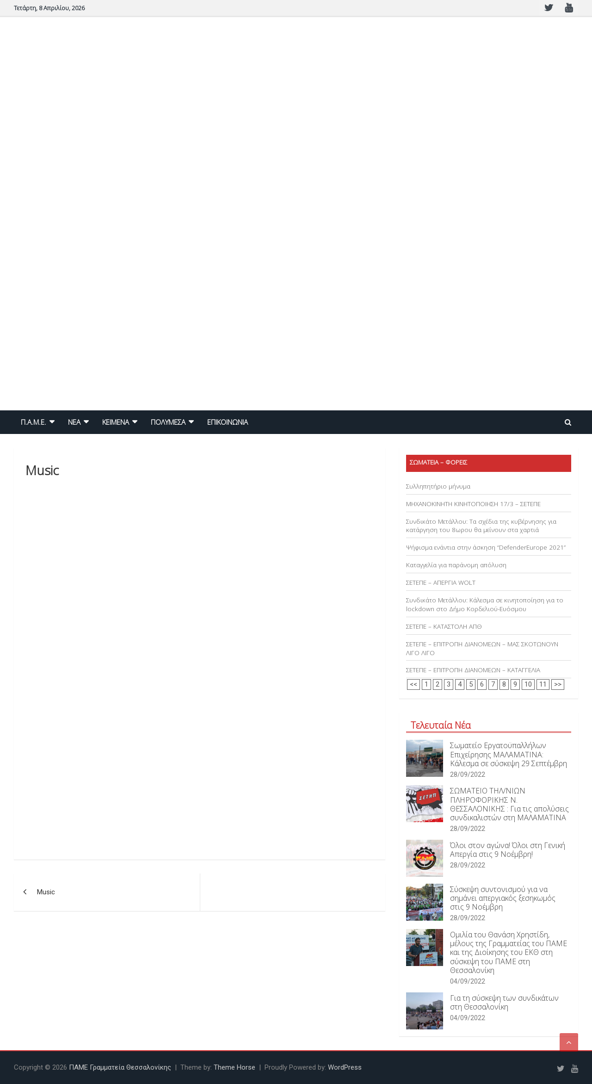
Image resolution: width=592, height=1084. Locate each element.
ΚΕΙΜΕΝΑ (115, 422)
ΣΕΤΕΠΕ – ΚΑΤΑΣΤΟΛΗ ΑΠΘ (444, 626)
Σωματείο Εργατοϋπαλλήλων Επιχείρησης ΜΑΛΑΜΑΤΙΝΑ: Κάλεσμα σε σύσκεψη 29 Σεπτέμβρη (508, 754)
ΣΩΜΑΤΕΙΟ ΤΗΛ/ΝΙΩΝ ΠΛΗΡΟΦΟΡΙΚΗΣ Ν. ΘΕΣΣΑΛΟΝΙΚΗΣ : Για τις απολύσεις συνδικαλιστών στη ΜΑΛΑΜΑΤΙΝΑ (509, 804)
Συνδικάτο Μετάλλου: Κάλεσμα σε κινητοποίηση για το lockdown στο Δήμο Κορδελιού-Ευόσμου (484, 604)
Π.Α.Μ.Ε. (33, 422)
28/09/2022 (467, 774)
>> (557, 684)
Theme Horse (234, 1067)
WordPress (345, 1067)
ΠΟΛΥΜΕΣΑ (168, 422)
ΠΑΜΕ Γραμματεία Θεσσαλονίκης (120, 1067)
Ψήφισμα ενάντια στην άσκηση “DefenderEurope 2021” (486, 547)
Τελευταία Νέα (441, 725)
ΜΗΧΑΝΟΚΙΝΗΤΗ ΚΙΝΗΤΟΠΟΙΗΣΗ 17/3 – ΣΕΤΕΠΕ (473, 504)
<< (413, 684)
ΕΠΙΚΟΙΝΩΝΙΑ (227, 422)
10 (528, 684)
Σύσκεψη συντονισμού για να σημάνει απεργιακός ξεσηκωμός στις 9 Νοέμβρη (502, 898)
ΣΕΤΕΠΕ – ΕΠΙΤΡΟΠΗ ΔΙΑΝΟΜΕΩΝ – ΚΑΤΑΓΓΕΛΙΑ (473, 670)
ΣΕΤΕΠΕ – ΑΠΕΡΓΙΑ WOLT (440, 582)
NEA (74, 422)
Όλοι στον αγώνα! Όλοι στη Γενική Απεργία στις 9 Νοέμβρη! (507, 849)
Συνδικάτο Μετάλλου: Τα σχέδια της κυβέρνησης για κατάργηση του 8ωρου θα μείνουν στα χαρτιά (481, 525)
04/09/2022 (467, 981)
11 (543, 684)
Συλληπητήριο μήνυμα (438, 486)
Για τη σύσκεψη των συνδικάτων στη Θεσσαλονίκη (504, 1002)
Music (46, 892)
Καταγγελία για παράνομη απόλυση (456, 565)
